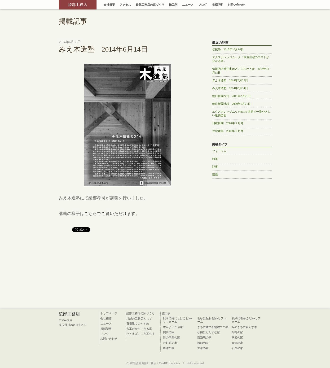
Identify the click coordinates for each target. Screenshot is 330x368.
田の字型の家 (171, 337)
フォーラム (219, 151)
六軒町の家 (170, 343)
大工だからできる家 (139, 328)
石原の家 (237, 348)
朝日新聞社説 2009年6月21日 (231, 103)
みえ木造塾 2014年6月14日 (230, 88)
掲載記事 (217, 4)
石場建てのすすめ (137, 323)
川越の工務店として (139, 318)
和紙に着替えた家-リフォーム (246, 320)
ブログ (202, 4)
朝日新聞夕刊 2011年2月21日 (231, 96)
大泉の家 (203, 348)
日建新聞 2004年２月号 (228, 123)
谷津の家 (168, 348)
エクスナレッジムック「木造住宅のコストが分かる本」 (240, 59)
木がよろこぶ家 (173, 327)
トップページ (108, 313)
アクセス (125, 4)
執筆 (215, 159)
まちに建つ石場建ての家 (213, 327)
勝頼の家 (203, 343)
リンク (104, 333)
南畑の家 (237, 343)
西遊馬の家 (204, 337)
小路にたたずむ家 (208, 332)
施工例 (173, 4)
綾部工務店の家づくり (150, 4)
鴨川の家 (168, 332)
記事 (215, 166)
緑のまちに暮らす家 (244, 327)
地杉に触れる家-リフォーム (212, 320)
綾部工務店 (77, 5)
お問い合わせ (236, 4)
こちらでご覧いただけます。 (112, 213)
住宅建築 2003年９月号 (228, 131)
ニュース (188, 4)
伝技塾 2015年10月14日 (228, 49)
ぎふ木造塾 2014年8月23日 (230, 80)
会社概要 (109, 4)
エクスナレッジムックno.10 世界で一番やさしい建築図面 (241, 113)
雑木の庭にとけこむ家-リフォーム (177, 320)
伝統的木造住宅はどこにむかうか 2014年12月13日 (240, 70)
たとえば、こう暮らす (140, 333)
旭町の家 (237, 332)
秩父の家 (237, 337)
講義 (215, 174)
